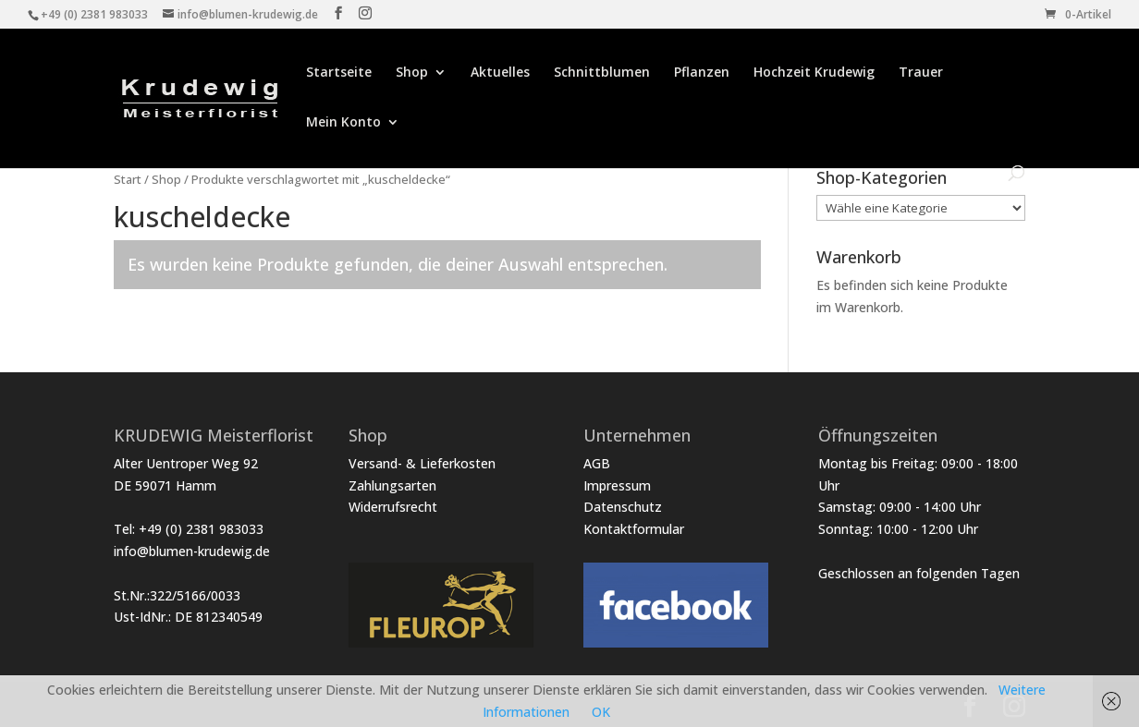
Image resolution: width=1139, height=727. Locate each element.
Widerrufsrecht (393, 506)
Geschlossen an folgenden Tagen (919, 573)
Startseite (339, 73)
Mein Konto (343, 122)
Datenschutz (622, 506)
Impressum (617, 485)
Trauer (921, 73)
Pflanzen (701, 73)
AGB (596, 463)
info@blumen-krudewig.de (192, 551)
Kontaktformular (633, 529)
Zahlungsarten (392, 485)
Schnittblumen (602, 73)
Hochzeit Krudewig (814, 73)
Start (127, 179)
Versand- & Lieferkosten (422, 463)
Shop (412, 73)
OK (601, 712)
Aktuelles (500, 73)
